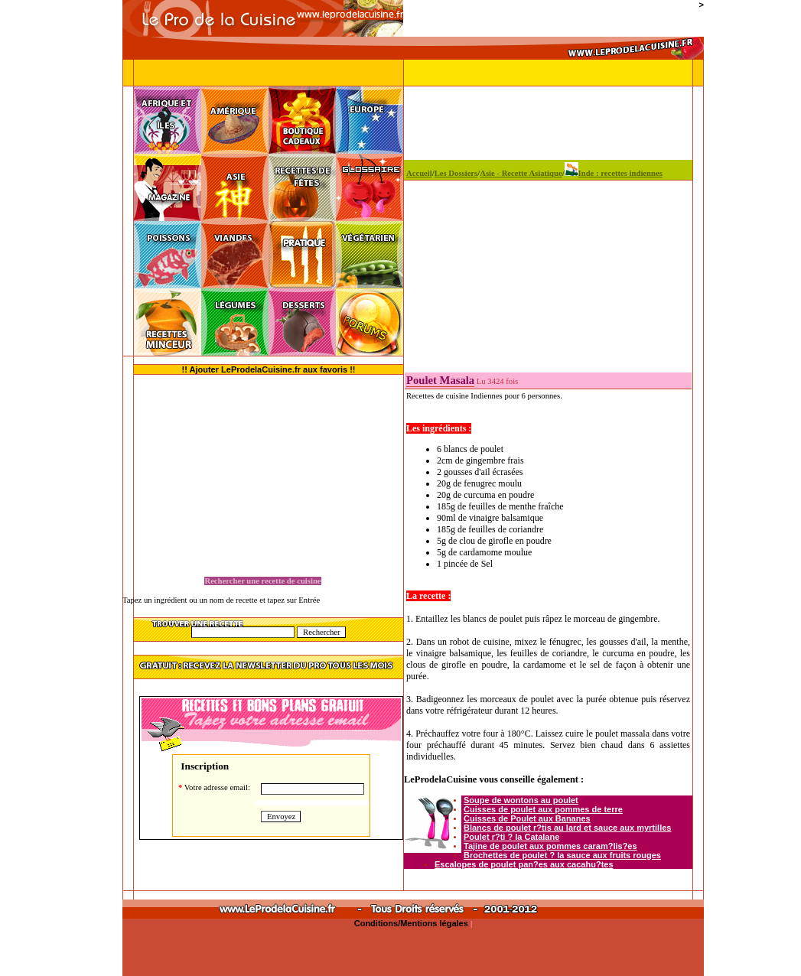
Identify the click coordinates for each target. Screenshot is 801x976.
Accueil (419, 173)
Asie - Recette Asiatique (521, 173)
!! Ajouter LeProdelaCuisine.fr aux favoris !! (269, 369)
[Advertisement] (61, 328)
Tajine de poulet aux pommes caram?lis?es (550, 846)
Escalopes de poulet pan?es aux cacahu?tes (524, 864)
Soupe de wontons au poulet (521, 800)
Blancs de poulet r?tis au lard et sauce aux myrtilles (567, 827)
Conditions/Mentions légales (412, 923)
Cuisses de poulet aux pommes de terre (543, 809)
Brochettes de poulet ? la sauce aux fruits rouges (562, 855)
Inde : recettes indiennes (614, 173)
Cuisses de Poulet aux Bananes (527, 818)
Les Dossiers (456, 173)
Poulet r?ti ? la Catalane (511, 836)
